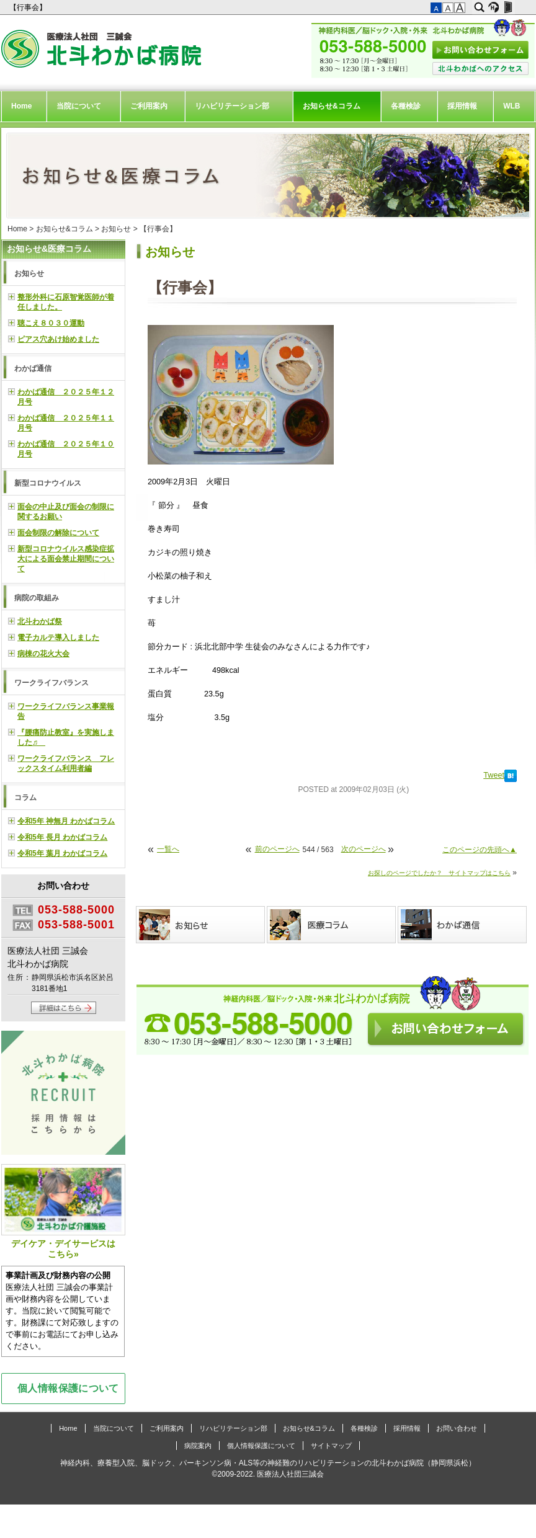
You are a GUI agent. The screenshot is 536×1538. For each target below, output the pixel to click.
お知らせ (116, 228)
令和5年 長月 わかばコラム (62, 837)
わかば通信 (32, 368)
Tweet (493, 775)
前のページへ (277, 849)
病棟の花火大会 (43, 653)
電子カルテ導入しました (58, 637)
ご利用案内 (149, 106)
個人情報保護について (68, 1388)
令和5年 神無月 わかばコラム (66, 821)
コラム (25, 797)
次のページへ (363, 849)
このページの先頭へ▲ (479, 849)
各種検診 (406, 106)
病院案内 (198, 1445)
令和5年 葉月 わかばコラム (62, 853)
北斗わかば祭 (39, 621)
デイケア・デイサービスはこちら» (63, 1211)
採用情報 (462, 106)
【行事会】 (28, 7)
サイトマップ (331, 1445)
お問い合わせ (456, 1428)
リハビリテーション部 (232, 106)
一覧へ (168, 849)
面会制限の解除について (58, 532)
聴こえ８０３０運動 (50, 323)
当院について (78, 106)
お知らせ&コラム (331, 106)
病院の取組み (36, 597)
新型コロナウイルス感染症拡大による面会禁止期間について (65, 559)
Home (21, 106)
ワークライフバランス (51, 682)
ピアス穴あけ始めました (58, 339)
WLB (511, 106)
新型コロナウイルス (47, 483)
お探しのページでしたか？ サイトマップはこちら (439, 872)
